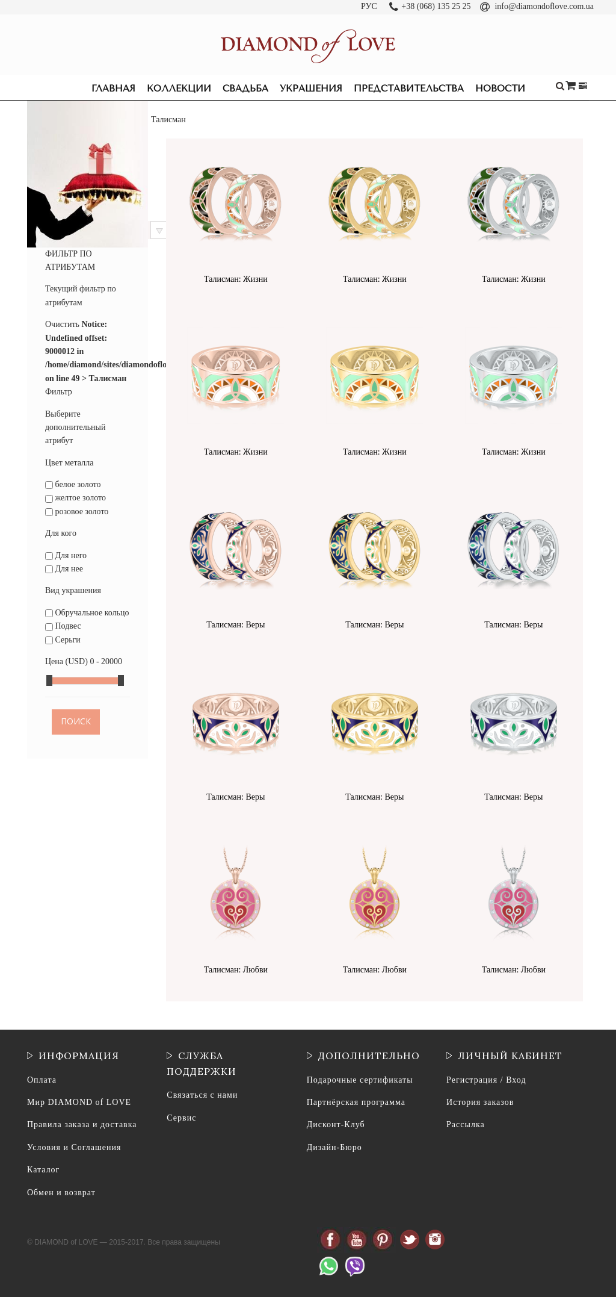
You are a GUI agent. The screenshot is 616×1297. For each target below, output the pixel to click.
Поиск (76, 721)
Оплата (42, 1079)
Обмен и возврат (61, 1192)
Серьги (63, 639)
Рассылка (465, 1124)
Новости (500, 88)
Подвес (63, 625)
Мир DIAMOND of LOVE (79, 1102)
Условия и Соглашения (74, 1147)
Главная (113, 88)
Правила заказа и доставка (82, 1124)
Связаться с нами (202, 1094)
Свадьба (245, 88)
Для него (66, 555)
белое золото (73, 484)
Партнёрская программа (356, 1102)
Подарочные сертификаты (360, 1079)
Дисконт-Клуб (336, 1124)
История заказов (480, 1102)
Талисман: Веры (235, 624)
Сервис (181, 1117)
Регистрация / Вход (486, 1079)
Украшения (311, 88)
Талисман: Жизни (236, 279)
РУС (369, 6)
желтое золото (75, 497)
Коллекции (179, 88)
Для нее (64, 568)
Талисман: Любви (236, 969)
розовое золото (76, 511)
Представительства (409, 88)
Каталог (43, 1169)
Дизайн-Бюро (334, 1147)
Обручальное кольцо (87, 612)
